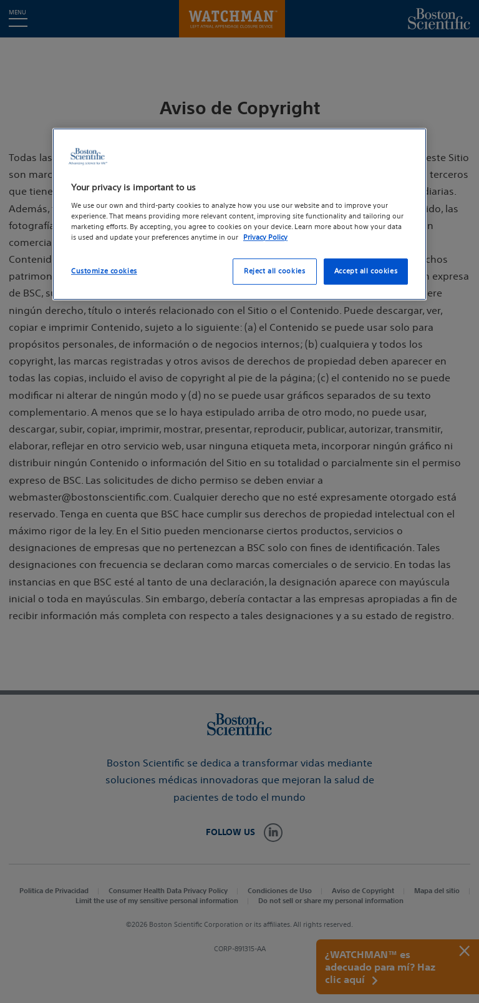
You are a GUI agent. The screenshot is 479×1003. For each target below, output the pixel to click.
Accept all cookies (365, 271)
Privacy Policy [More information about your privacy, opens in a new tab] (265, 237)
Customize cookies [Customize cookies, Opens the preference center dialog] (104, 271)
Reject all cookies (274, 271)
